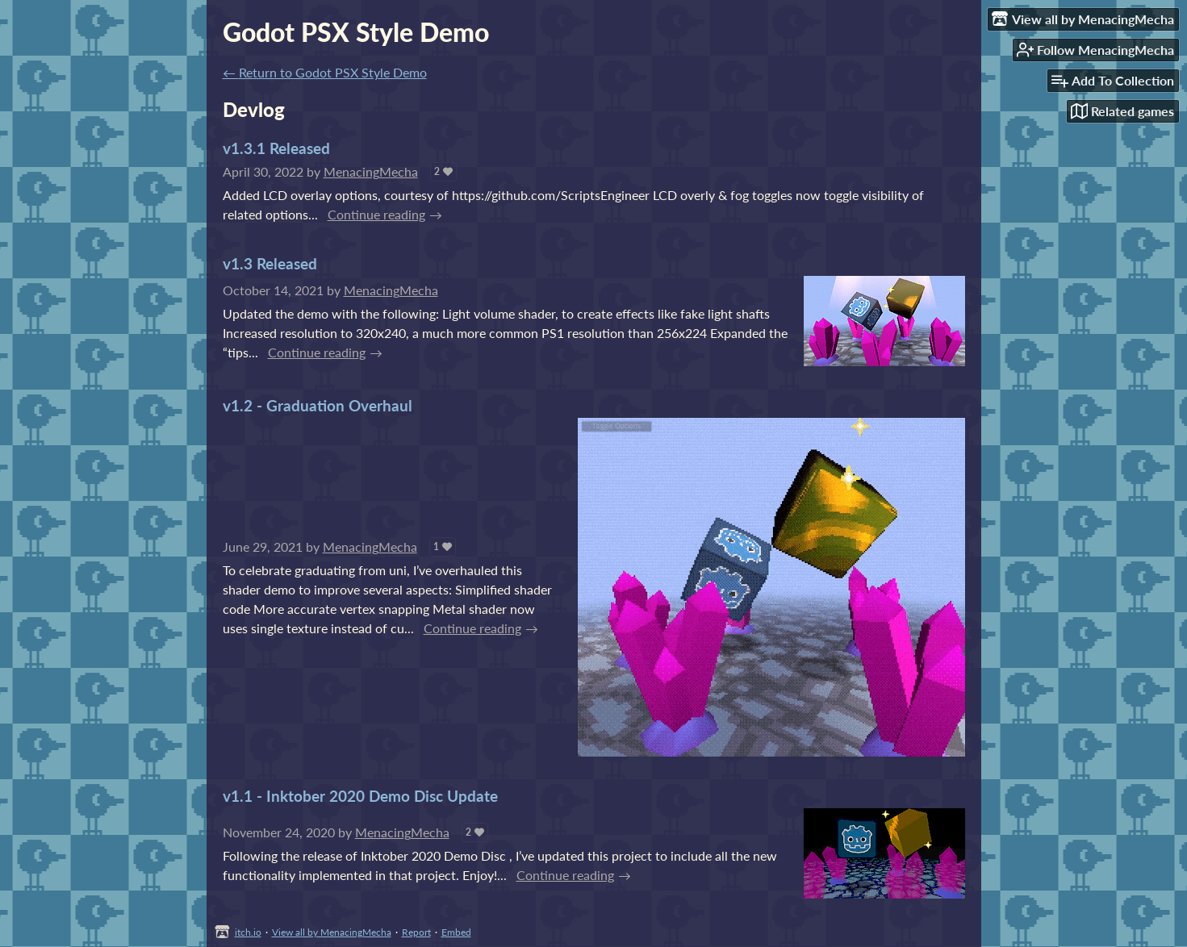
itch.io (248, 932)
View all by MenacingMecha (331, 932)
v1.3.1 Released (276, 148)
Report (416, 932)
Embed (456, 932)
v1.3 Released (270, 263)
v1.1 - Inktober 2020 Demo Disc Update (360, 795)
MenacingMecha (371, 171)
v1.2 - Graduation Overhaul (317, 405)
